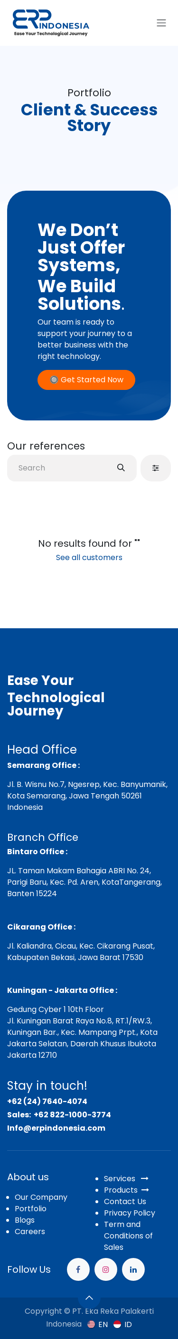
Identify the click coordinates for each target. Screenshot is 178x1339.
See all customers (89, 557)
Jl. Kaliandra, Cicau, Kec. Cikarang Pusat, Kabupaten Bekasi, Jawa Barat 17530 (81, 951)
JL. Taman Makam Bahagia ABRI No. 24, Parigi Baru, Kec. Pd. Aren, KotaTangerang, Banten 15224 (84, 882)
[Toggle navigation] (161, 23)
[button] (89, 1297)
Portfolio (31, 1208)
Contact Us (125, 1201)
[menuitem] (97, 1324)
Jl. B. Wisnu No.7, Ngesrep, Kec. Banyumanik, (87, 784)
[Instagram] (105, 1269)
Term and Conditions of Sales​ (128, 1236)
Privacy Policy (129, 1212)
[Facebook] (78, 1269)
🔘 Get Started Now (86, 379)
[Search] (121, 468)
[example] (133, 1269)
